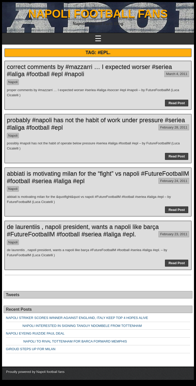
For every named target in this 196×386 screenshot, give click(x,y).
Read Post (176, 103)
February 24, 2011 (173, 181)
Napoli (13, 82)
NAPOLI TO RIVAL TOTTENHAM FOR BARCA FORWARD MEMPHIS (66, 341)
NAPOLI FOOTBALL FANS (98, 13)
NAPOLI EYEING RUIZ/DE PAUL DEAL (35, 333)
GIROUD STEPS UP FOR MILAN (30, 349)
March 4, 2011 (176, 74)
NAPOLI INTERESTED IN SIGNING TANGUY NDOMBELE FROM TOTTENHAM (74, 326)
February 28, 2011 (173, 127)
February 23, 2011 (173, 234)
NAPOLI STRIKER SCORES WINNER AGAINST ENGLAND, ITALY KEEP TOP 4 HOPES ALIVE (77, 318)
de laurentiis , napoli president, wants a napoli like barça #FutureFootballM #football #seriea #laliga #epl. (83, 230)
